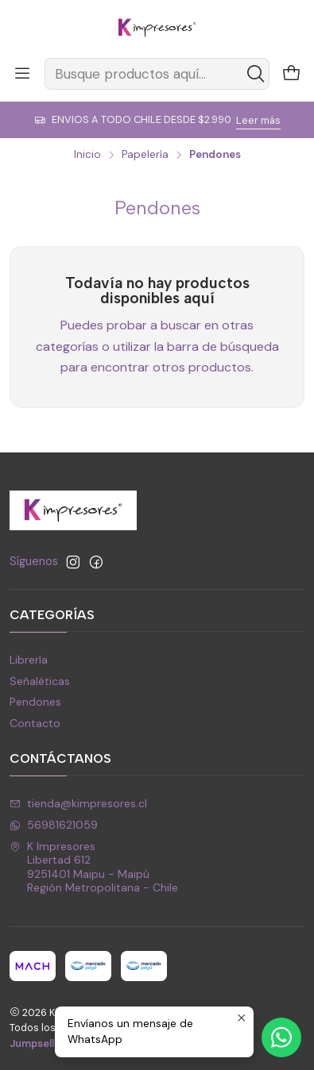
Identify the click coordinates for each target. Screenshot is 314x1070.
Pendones (35, 702)
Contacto (35, 723)
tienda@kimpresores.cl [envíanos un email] (78, 803)
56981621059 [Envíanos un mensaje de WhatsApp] (54, 825)
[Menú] (22, 74)
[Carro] (291, 74)
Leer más (258, 120)
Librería (29, 659)
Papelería (145, 154)
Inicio (87, 154)
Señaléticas (40, 681)
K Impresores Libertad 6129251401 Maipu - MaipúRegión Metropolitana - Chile (94, 867)
